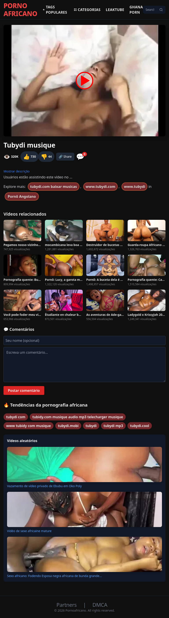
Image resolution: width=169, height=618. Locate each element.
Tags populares (54, 10)
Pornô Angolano (22, 196)
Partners (67, 604)
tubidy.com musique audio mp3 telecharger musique (77, 416)
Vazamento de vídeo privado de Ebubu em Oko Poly (44, 486)
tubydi (91, 425)
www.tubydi (134, 186)
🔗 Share (65, 156)
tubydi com (15, 416)
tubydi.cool (139, 425)
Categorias (87, 9)
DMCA (99, 604)
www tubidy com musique (28, 425)
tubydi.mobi (68, 425)
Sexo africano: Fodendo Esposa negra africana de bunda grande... (54, 576)
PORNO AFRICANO (20, 10)
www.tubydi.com (100, 186)
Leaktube (115, 9)
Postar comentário (24, 390)
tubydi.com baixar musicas (53, 186)
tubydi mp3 (113, 425)
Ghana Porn (136, 10)
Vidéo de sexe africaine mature (29, 531)
